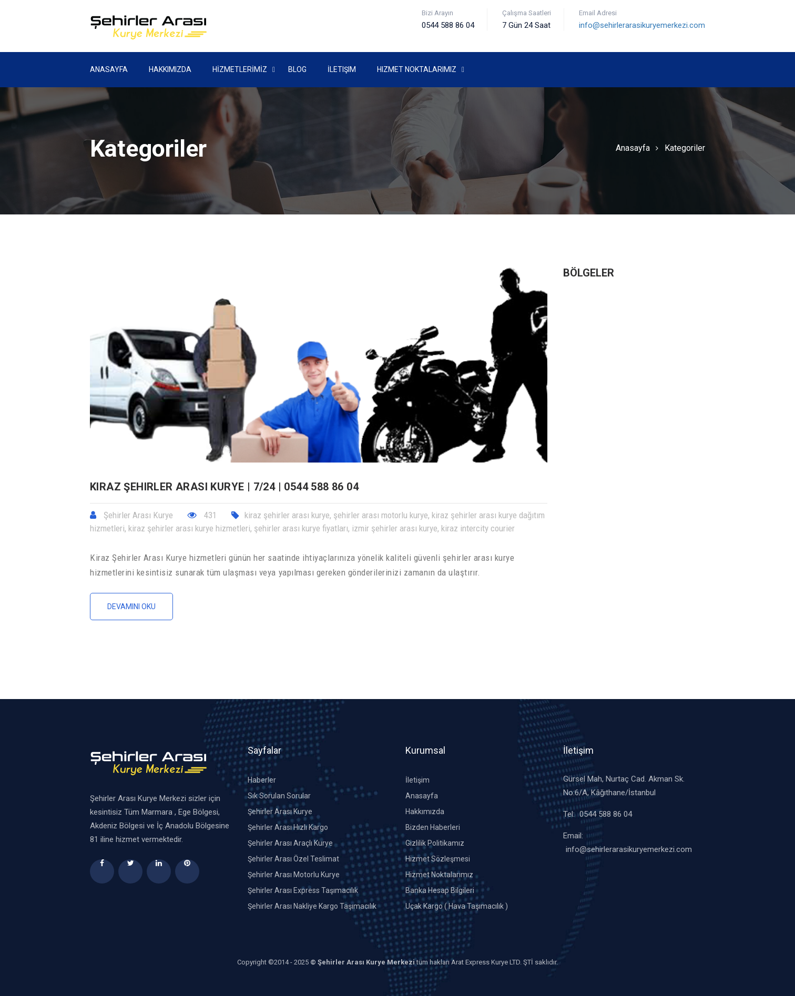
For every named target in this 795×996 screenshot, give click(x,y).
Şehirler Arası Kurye (280, 811)
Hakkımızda (170, 69)
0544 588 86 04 (605, 814)
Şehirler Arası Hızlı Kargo (288, 827)
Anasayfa (109, 69)
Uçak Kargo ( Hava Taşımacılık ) (456, 906)
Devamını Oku (131, 606)
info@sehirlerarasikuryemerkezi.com (642, 25)
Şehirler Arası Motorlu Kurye (294, 874)
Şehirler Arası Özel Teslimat (293, 859)
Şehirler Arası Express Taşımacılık (303, 890)
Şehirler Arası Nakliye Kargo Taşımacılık (312, 906)
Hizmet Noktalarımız (416, 69)
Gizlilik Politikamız (434, 843)
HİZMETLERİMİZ (239, 69)
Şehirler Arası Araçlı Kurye (290, 843)
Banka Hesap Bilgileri (439, 890)
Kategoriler (685, 148)
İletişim (342, 69)
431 (202, 515)
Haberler (262, 780)
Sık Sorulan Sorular (279, 796)
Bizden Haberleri (432, 827)
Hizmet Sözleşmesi (437, 859)
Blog (297, 69)
